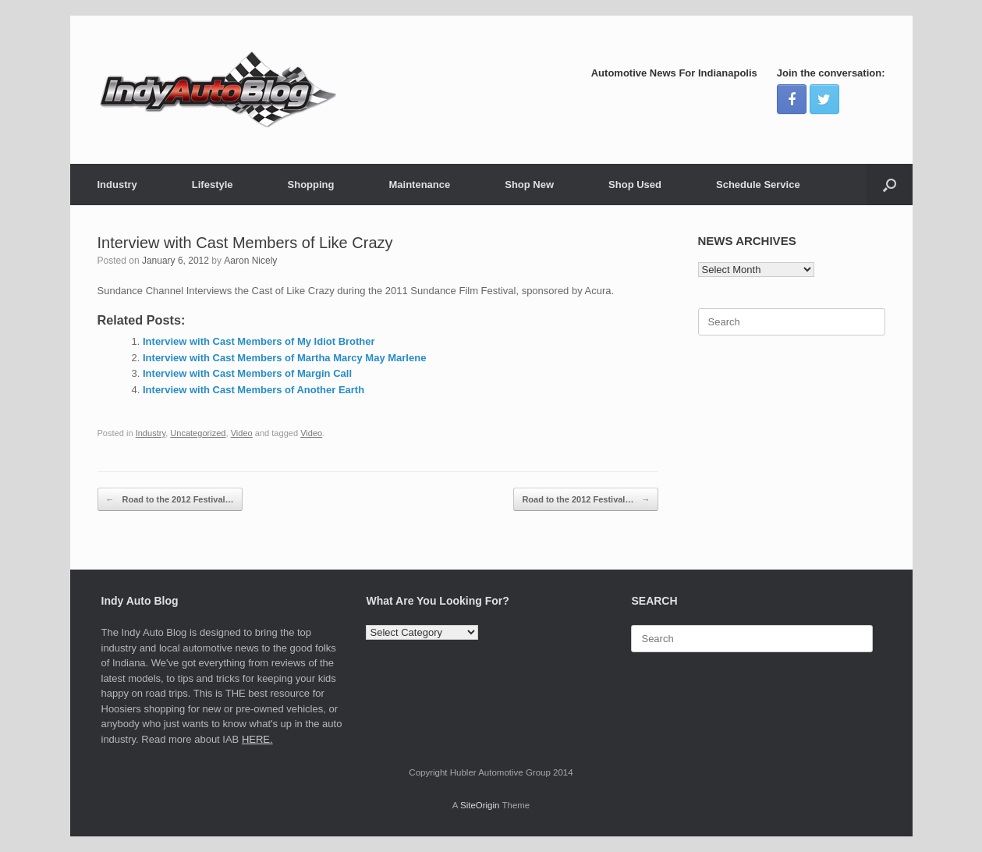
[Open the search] (890, 184)
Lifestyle (212, 184)
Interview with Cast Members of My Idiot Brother (259, 341)
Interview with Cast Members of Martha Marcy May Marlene (284, 358)
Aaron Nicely (250, 260)
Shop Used (634, 184)
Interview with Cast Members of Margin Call (247, 373)
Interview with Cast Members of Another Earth (253, 390)
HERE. (257, 739)
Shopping (311, 184)
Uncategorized (197, 433)
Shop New (529, 184)
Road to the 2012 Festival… (170, 499)
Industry (117, 184)
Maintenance (419, 184)
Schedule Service (758, 184)
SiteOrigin (480, 805)
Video (242, 433)
